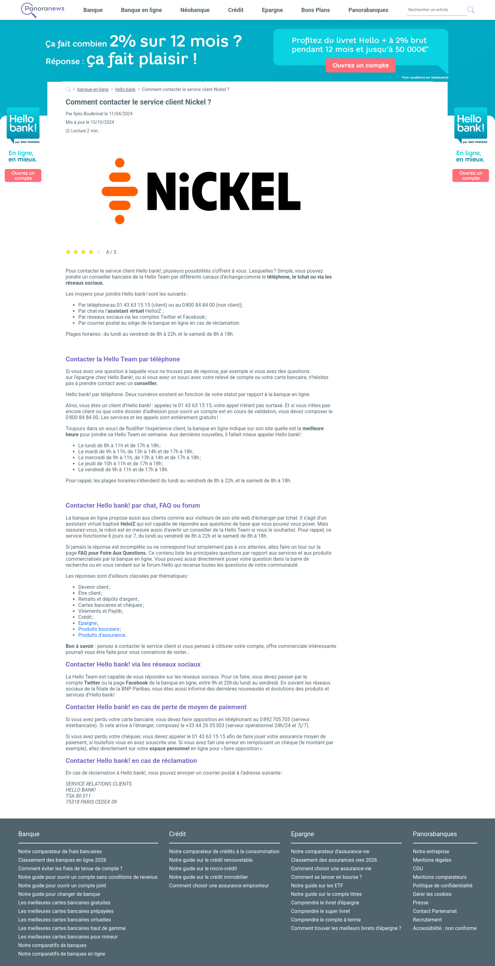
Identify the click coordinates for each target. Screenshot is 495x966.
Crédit (235, 10)
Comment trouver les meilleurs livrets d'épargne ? (346, 928)
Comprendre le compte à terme (326, 920)
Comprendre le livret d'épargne (325, 903)
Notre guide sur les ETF (317, 886)
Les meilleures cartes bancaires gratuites (64, 903)
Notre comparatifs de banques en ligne (61, 954)
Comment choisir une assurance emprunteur (219, 886)
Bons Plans (315, 10)
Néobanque (195, 10)
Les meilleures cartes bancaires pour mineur (68, 937)
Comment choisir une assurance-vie (331, 869)
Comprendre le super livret (320, 911)
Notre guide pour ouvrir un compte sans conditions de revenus (88, 877)
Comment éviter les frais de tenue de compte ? (70, 869)
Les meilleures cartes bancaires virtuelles (64, 920)
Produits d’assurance (101, 635)
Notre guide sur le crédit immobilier (208, 877)
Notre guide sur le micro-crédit (203, 869)
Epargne (272, 10)
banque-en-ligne (93, 89)
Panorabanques (368, 10)
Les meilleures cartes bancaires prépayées (66, 911)
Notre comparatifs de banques (52, 945)
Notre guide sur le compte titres (326, 894)
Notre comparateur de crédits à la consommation (224, 851)
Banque (93, 10)
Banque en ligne (141, 10)
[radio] (68, 252)
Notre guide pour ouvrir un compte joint (62, 886)
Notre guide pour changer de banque (59, 894)
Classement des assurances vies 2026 (334, 860)
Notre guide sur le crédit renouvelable (211, 860)
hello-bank (125, 89)
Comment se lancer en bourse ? (326, 877)
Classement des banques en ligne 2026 (62, 860)
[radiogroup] (83, 252)
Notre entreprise (431, 851)
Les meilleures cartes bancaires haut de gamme (72, 928)
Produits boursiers (98, 629)
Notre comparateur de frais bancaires (60, 851)
